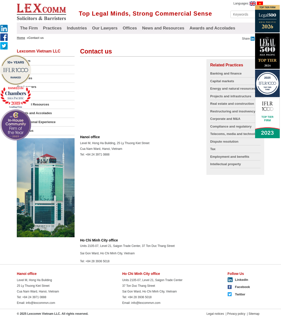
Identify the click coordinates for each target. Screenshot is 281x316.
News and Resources (163, 28)
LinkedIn (241, 280)
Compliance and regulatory (231, 126)
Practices (52, 28)
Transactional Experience (36, 122)
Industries (77, 28)
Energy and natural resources (233, 88)
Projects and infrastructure (230, 96)
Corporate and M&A (225, 119)
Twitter (240, 294)
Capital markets (222, 81)
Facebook (242, 287)
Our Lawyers (105, 28)
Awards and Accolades (212, 28)
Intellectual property (225, 164)
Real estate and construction (232, 103)
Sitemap (254, 314)
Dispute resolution (224, 141)
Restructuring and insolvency (232, 111)
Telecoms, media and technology (235, 134)
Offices (130, 28)
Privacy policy (236, 314)
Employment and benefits (229, 156)
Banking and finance (225, 73)
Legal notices (215, 314)
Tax (212, 149)
